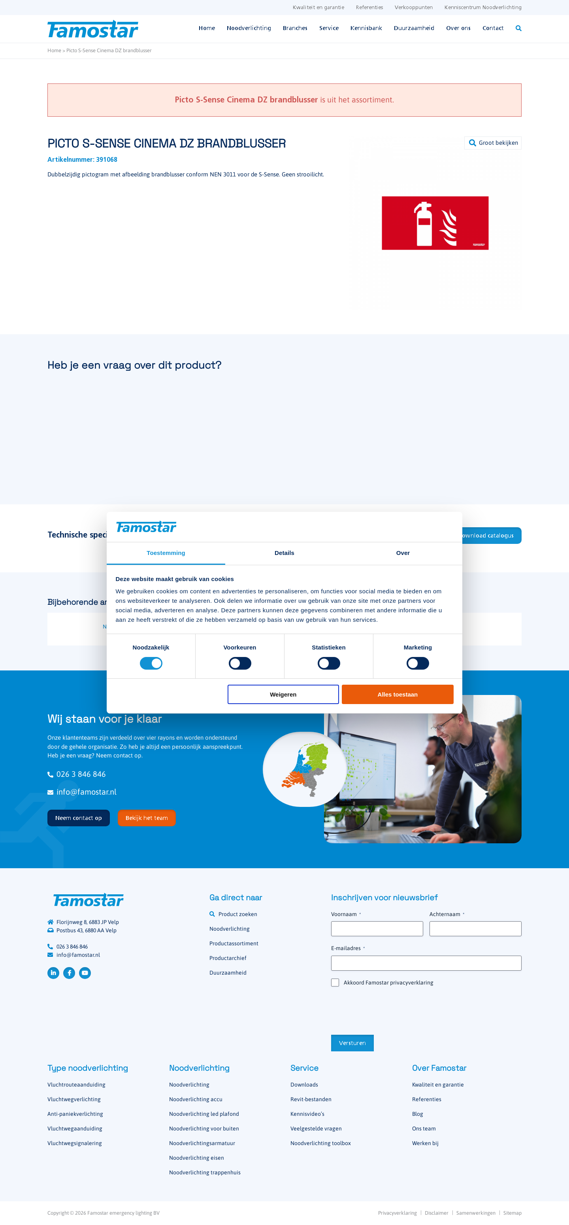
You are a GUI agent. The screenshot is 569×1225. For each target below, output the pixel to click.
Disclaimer (436, 1213)
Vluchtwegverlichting (74, 1099)
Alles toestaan (398, 694)
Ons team (424, 1128)
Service (329, 28)
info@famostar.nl (82, 791)
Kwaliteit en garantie (318, 7)
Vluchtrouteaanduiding (76, 1084)
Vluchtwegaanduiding (74, 1128)
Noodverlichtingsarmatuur (202, 1143)
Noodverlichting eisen (196, 1158)
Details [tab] (284, 552)
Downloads (304, 1084)
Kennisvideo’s (307, 1114)
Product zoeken (238, 914)
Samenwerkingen (476, 1213)
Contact (493, 28)
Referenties (369, 7)
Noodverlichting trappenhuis (205, 1172)
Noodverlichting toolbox (320, 1143)
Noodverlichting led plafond (204, 1114)
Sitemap (512, 1213)
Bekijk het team (147, 818)
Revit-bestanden (311, 1099)
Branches (295, 28)
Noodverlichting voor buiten (204, 1128)
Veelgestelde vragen (316, 1128)
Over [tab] (403, 552)
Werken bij (425, 1143)
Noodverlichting (249, 28)
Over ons (458, 28)
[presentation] (391, 1009)
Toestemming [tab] (166, 552)
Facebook (69, 973)
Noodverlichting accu (195, 1099)
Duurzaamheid (414, 28)
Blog (417, 1114)
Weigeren (283, 694)
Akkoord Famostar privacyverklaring (388, 982)
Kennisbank (366, 28)
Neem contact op (78, 818)
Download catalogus (486, 536)
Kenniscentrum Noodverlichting (483, 7)
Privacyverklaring (397, 1213)
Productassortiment (233, 943)
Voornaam (346, 914)
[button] (493, 143)
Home (207, 28)
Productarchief (228, 958)
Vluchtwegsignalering (74, 1143)
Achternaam (447, 914)
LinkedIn (53, 973)
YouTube (85, 973)
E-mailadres (348, 948)
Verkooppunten (414, 7)
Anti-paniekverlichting (75, 1114)
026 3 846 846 (76, 773)
